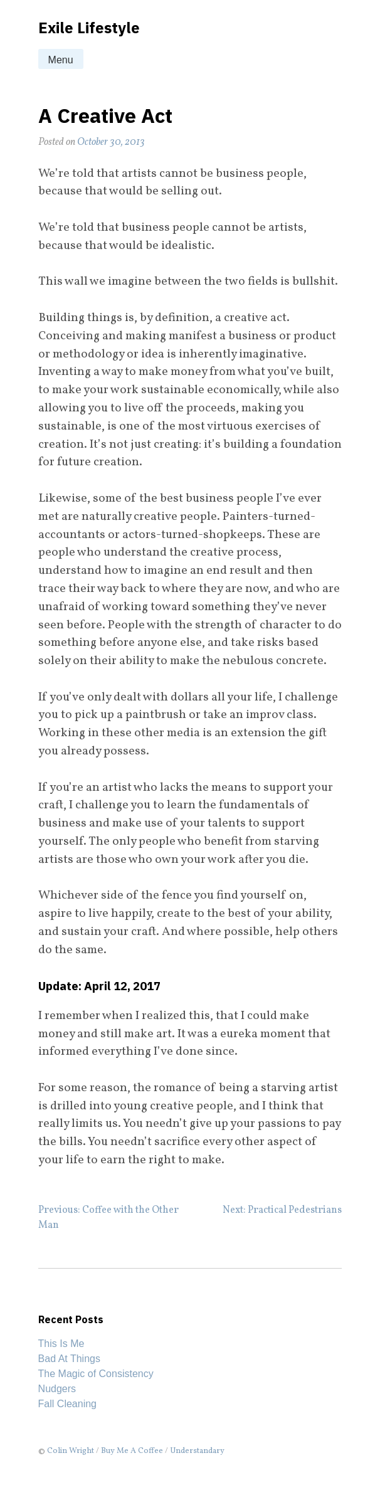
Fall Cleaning (67, 1403)
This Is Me (61, 1343)
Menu (60, 60)
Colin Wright (70, 1451)
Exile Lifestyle (89, 28)
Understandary (197, 1451)
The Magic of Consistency (96, 1373)
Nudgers (57, 1388)
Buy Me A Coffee (132, 1451)
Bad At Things (69, 1358)
